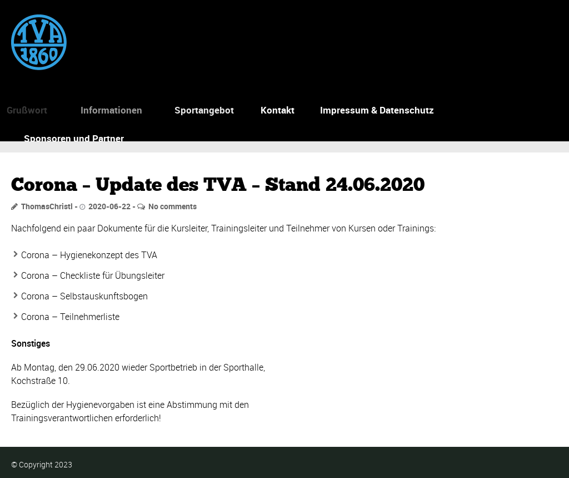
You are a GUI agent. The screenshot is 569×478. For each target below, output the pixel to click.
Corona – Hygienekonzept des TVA (89, 255)
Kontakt (278, 110)
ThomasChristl (47, 206)
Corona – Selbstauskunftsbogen (84, 296)
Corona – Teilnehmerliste (70, 317)
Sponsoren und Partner (74, 138)
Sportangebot (202, 110)
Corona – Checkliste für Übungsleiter (92, 275)
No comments (172, 206)
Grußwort (24, 110)
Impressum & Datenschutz (377, 110)
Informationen (108, 110)
